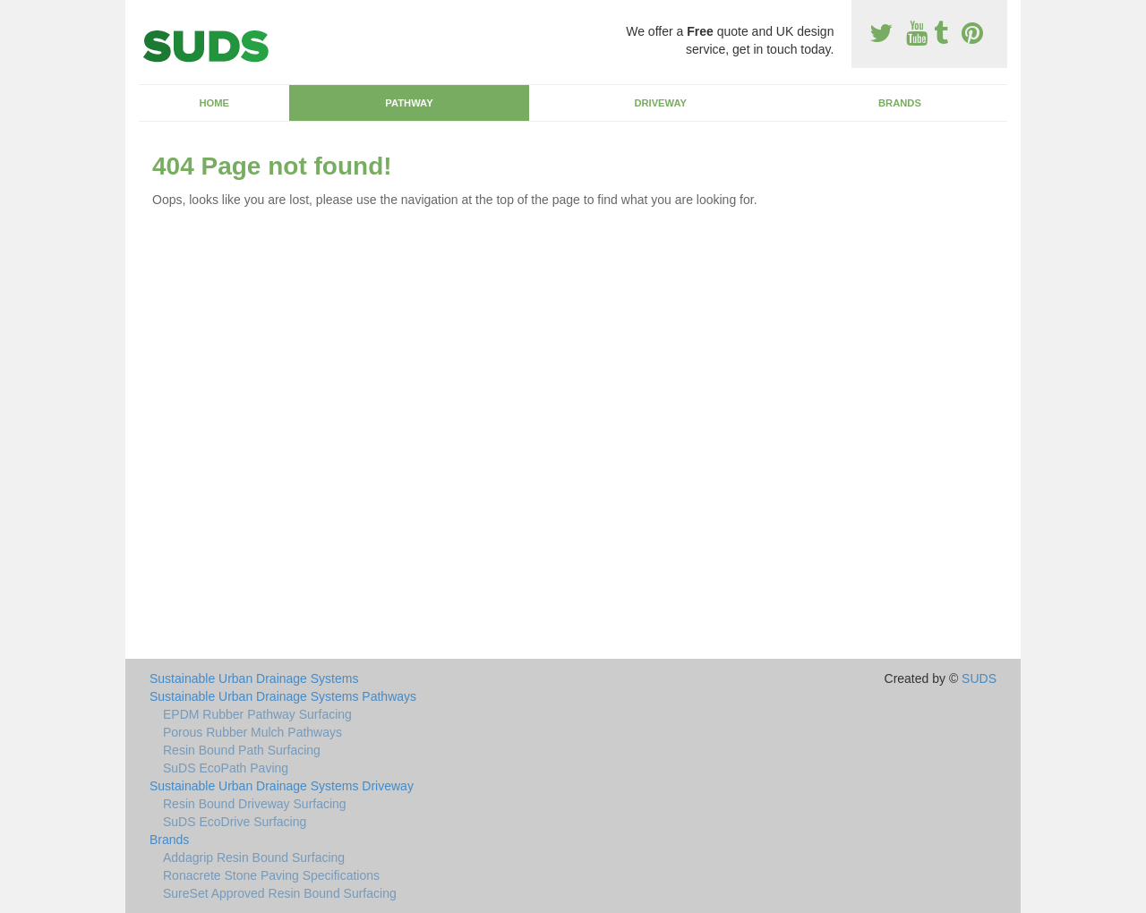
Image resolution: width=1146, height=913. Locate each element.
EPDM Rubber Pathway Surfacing (257, 714)
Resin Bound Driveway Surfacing (254, 804)
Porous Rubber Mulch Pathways (252, 732)
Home (214, 103)
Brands (899, 103)
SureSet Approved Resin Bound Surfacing (280, 893)
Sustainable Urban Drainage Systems (254, 678)
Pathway (408, 103)
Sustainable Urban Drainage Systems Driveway (282, 786)
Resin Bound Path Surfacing (242, 750)
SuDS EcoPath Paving (225, 768)
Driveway (660, 103)
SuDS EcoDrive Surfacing (234, 822)
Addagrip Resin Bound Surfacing (254, 857)
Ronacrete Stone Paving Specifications (271, 875)
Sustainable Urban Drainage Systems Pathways (283, 696)
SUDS (979, 678)
